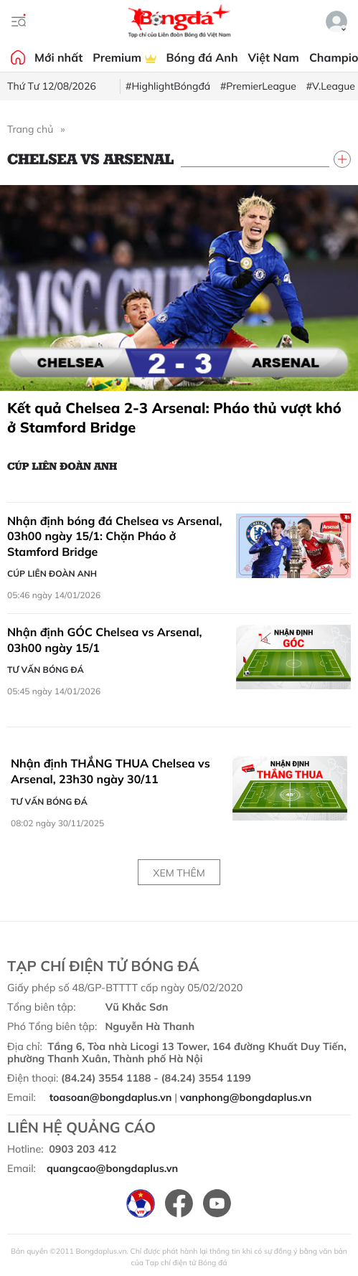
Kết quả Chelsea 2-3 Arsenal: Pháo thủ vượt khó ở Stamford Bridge (174, 417)
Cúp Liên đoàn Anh (62, 465)
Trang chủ (30, 129)
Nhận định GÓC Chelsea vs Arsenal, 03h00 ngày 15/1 (104, 640)
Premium (124, 57)
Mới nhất (58, 57)
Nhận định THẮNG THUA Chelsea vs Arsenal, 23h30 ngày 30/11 (110, 771)
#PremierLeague (258, 86)
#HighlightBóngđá (168, 86)
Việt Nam (273, 57)
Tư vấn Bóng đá (45, 669)
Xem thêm (178, 872)
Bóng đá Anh (202, 57)
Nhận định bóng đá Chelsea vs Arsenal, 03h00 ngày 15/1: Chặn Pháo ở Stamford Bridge (114, 536)
